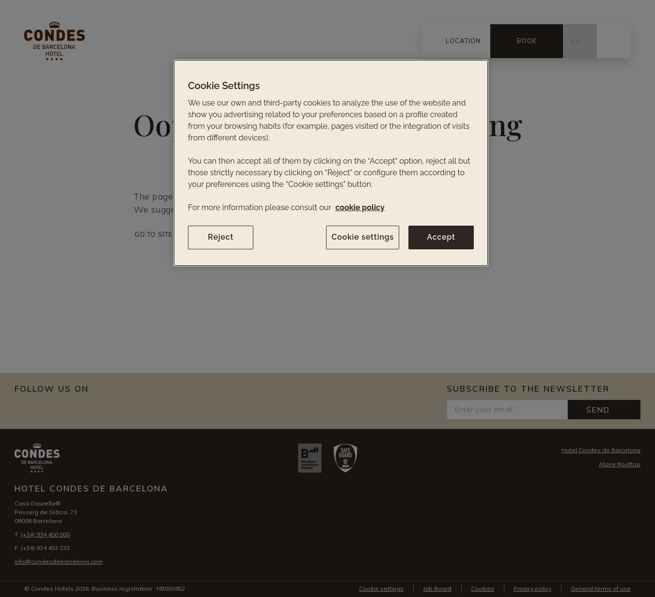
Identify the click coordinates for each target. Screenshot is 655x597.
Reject (221, 237)
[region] (330, 163)
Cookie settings (362, 237)
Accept (441, 237)
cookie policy (359, 207)
